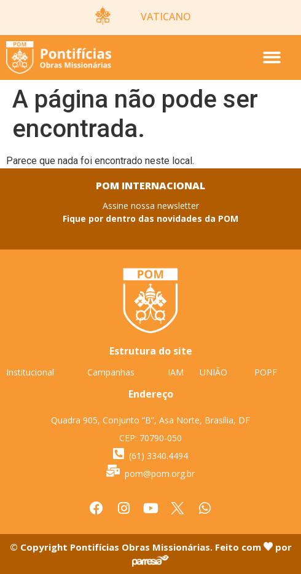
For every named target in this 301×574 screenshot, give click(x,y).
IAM (176, 372)
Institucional (30, 372)
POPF (265, 372)
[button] (271, 57)
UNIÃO (213, 372)
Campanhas (111, 372)
